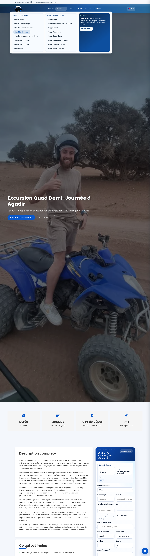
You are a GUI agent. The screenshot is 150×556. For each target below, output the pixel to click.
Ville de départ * (103, 532)
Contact (97, 9)
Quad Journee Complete (23, 28)
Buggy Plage (52, 19)
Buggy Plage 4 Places (56, 48)
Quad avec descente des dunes (26, 36)
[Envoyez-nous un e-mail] (43, 2)
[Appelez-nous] (22, 2)
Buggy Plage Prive (54, 32)
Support (88, 9)
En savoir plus (46, 217)
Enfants (118, 541)
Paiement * (120, 532)
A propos (72, 9)
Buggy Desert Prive (55, 36)
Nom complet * (102, 495)
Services (61, 9)
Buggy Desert (53, 28)
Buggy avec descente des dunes (60, 24)
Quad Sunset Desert (22, 40)
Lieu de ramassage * (104, 522)
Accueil (51, 9)
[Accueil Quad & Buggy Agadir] (18, 9)
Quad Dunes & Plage (22, 24)
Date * (118, 504)
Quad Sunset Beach (21, 44)
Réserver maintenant (21, 217)
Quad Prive (18, 48)
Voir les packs (86, 28)
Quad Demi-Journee (21, 32)
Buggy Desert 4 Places (56, 44)
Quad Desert (19, 19)
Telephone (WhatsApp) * (105, 505)
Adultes (100, 541)
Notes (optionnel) (103, 550)
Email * (118, 495)
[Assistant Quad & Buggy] (145, 551)
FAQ (80, 9)
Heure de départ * (103, 486)
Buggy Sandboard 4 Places (58, 40)
